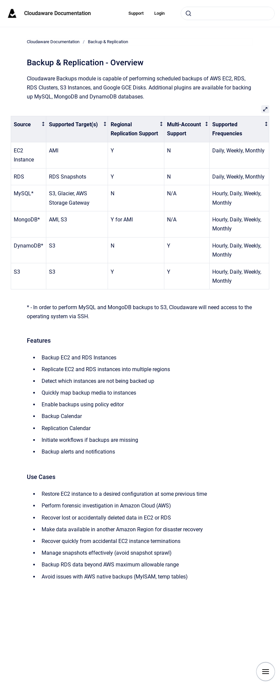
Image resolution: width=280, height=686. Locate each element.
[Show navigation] (266, 672)
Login (159, 13)
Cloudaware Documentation (57, 13)
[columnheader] (28, 129)
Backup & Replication (108, 41)
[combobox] (227, 13)
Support (136, 13)
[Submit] (188, 13)
